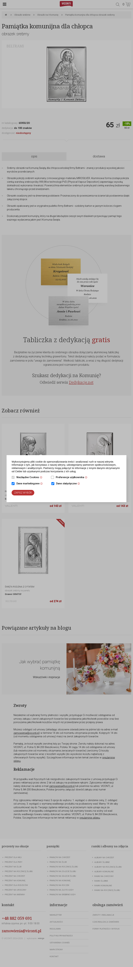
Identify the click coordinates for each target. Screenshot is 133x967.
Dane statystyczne (69, 484)
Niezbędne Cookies (30, 477)
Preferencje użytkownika (72, 477)
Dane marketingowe (30, 484)
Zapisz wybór (23, 492)
